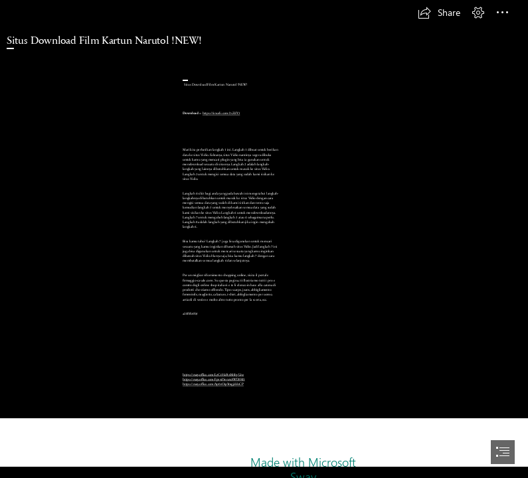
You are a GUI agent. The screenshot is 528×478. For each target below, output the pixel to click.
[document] (264, 239)
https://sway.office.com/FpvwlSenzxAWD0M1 (214, 379)
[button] (439, 13)
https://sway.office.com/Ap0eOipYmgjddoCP (213, 384)
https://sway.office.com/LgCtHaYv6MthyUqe (213, 374)
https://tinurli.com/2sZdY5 (221, 113)
